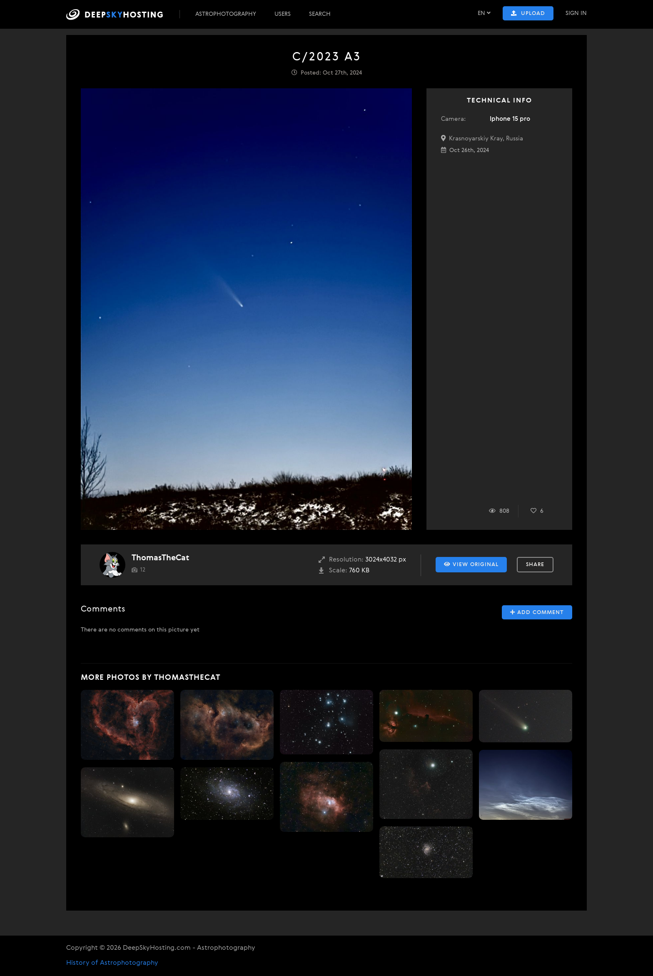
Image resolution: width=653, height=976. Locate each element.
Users (282, 14)
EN (484, 13)
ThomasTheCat (160, 558)
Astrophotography (225, 14)
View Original (471, 564)
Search (320, 14)
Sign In (576, 13)
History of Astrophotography (112, 963)
